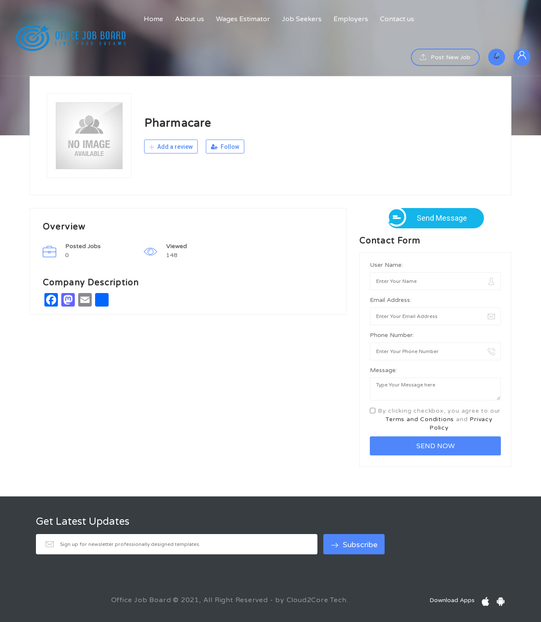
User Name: (386, 265)
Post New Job (445, 57)
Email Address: (390, 300)
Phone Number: (392, 335)
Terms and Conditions (419, 419)
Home (153, 19)
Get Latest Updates (82, 522)
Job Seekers (302, 19)
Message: (383, 370)
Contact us (397, 19)
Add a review (171, 146)
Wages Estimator (243, 19)
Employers (350, 19)
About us (189, 19)
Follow (225, 146)
